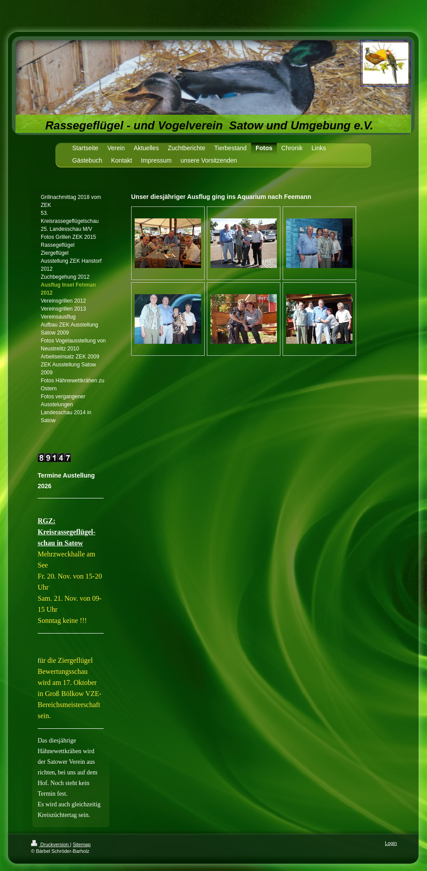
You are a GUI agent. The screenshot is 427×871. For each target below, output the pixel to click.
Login (391, 843)
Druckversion (50, 844)
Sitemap (81, 844)
